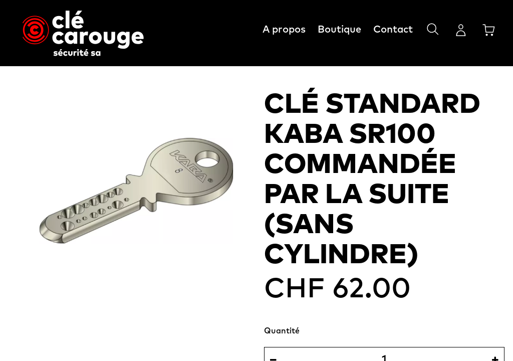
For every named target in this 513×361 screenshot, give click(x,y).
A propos (284, 30)
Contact (393, 30)
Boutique (339, 30)
